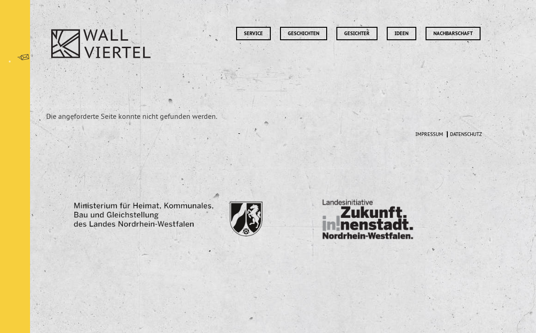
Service (253, 34)
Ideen (401, 34)
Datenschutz (466, 134)
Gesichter (357, 34)
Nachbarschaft (453, 34)
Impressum (429, 134)
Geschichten (303, 34)
